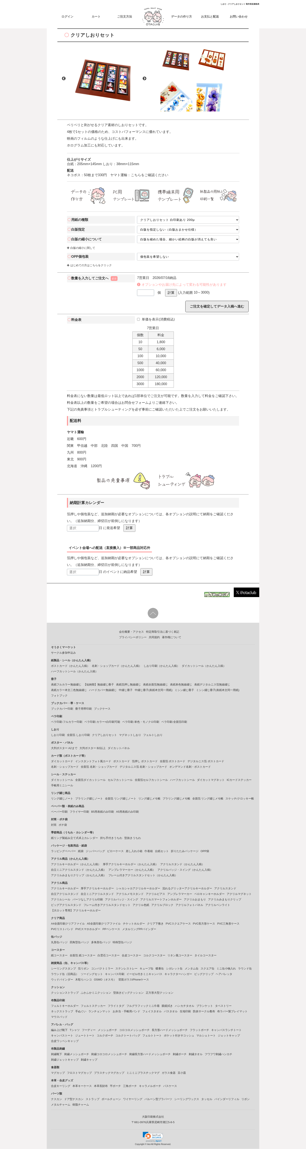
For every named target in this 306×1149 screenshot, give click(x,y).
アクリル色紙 (141, 905)
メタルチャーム (60, 1104)
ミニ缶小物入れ (226, 968)
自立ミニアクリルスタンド (97, 894)
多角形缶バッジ (100, 942)
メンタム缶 (191, 968)
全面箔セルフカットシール (151, 780)
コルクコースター (154, 955)
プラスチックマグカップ (109, 1073)
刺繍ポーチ (180, 1054)
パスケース (170, 1086)
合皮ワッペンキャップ (65, 1041)
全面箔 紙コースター (82, 955)
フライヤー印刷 (79, 811)
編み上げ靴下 (59, 1030)
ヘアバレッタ (224, 974)
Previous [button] (64, 79)
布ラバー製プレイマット (232, 1011)
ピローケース (115, 851)
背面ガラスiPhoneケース (133, 979)
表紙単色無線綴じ (181, 684)
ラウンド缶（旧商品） (65, 974)
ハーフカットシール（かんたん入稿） (74, 671)
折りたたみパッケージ (184, 851)
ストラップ (92, 1099)
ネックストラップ (62, 1011)
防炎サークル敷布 (204, 1011)
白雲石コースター (109, 955)
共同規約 (154, 637)
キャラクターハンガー (178, 974)
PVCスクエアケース (178, 923)
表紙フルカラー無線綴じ (66, 684)
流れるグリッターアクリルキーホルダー (187, 888)
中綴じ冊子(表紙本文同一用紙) (154, 690)
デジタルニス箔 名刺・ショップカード (143, 767)
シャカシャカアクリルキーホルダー (138, 888)
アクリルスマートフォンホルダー (161, 899)
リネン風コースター (179, 955)
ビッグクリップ (204, 974)
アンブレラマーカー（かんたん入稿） (131, 870)
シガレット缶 (174, 968)
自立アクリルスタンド (65, 894)
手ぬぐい (80, 1011)
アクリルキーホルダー (65, 888)
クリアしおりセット (104, 735)
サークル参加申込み (63, 653)
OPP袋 (205, 851)
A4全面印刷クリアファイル (68, 923)
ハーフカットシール (182, 780)
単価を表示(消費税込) (156, 319)
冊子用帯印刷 (83, 708)
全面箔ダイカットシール (90, 780)
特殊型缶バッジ (122, 942)
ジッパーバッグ (95, 851)
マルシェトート (206, 1035)
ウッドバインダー (62, 979)
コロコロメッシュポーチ (134, 1030)
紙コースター (59, 955)
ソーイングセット (92, 974)
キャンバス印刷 (114, 974)
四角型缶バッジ (79, 942)
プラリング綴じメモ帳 (176, 798)
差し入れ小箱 (134, 851)
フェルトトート (152, 1035)
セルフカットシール (120, 780)
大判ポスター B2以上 (92, 748)
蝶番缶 (160, 968)
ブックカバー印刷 (62, 708)
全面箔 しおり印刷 (78, 735)
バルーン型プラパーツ (158, 1099)
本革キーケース (82, 1086)
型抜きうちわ (132, 838)
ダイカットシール (62, 780)
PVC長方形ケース (204, 923)
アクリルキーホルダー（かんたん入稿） (76, 864)
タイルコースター (205, 955)
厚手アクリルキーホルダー (97, 888)
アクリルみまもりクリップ (224, 899)
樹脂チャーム (80, 1104)
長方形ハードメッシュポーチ (170, 1030)
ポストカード (121, 761)
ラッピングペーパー (63, 851)
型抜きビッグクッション (128, 992)
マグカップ (58, 1073)
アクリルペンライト (217, 905)
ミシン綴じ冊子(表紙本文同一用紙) (217, 690)
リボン (245, 1099)
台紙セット (162, 851)
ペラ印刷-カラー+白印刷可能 (102, 722)
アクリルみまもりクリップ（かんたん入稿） (78, 875)
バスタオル (171, 1011)
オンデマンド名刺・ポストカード (190, 767)
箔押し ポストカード (145, 761)
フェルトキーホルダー (65, 1006)
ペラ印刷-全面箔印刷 (174, 722)
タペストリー (223, 1006)
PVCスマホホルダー (88, 929)
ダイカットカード (62, 761)
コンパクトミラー (102, 968)
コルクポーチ (105, 1035)
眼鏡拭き (167, 1006)
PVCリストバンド (62, 929)
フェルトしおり (153, 735)
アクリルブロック (162, 905)
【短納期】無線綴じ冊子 (99, 684)
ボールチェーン (111, 1099)
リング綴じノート (62, 798)
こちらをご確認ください (149, 175)
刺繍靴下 (56, 1054)
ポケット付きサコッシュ (179, 1035)
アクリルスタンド (225, 888)
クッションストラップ (65, 992)
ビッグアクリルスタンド (66, 905)
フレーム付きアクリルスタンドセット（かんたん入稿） (142, 875)
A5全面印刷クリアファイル (104, 923)
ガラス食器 (169, 1073)
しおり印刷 (58, 735)
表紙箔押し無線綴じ (128, 684)
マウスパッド (59, 1017)
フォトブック (59, 695)
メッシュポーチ (107, 1030)
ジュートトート (85, 1035)
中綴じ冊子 (126, 690)
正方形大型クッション (159, 992)
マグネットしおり (130, 735)
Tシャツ (75, 1030)
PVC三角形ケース (228, 923)
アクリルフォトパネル (189, 905)
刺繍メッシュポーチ (76, 1054)
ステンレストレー (126, 968)
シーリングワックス (186, 1099)
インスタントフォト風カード (93, 761)
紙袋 (81, 851)
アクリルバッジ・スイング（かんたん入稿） (185, 870)
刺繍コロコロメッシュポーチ (109, 1054)
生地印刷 (185, 1011)
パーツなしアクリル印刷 (87, 899)
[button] (153, 1137)
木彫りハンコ (83, 979)
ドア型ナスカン (74, 1099)
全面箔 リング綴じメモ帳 (208, 798)
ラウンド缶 (245, 968)
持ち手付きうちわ (111, 838)
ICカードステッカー (239, 780)
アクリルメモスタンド (130, 894)
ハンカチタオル (184, 1006)
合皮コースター (131, 955)
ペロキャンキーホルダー (209, 894)
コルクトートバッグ (127, 1035)
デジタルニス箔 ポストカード (205, 761)
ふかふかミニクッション (96, 992)
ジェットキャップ (229, 1035)
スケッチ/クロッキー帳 (239, 798)
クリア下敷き (155, 923)
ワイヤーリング (132, 1099)
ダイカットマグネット (211, 780)
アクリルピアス (155, 894)
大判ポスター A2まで (64, 748)
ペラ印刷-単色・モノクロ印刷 (140, 722)
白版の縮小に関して (81, 248)
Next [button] (144, 79)
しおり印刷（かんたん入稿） (162, 666)
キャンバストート (62, 1035)
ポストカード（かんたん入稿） (70, 666)
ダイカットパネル (119, 748)
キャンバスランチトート (226, 1030)
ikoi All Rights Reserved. (159, 1144)
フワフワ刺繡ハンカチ (218, 1054)
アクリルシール (60, 899)
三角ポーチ (130, 1086)
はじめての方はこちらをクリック (89, 265)
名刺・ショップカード (65, 767)
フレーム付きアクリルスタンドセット (107, 905)
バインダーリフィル (226, 1099)
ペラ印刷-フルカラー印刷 (66, 722)
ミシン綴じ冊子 (184, 690)
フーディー (89, 1030)
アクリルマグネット (239, 894)
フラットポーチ (199, 1030)
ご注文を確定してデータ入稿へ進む (217, 306)
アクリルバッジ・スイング (121, 899)
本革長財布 (101, 1086)
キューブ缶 (146, 968)
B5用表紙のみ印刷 (102, 811)
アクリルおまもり (195, 899)
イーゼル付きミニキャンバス (144, 974)
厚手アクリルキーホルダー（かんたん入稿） (130, 864)
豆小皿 (182, 1073)
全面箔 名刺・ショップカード (99, 767)
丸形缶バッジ (59, 942)
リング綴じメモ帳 (149, 798)
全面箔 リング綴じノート (120, 798)
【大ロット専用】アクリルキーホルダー (76, 910)
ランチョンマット (99, 1011)
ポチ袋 (63, 825)
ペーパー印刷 (59, 811)
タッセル (206, 1099)
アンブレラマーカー (179, 894)
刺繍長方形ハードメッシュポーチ (150, 1054)
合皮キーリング (60, 1086)
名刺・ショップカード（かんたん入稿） (117, 666)
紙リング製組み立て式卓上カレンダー (74, 838)
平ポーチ (115, 1086)
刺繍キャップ (89, 1059)
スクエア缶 (207, 968)
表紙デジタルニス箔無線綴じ (212, 684)
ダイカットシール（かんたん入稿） (204, 666)
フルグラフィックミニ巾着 (143, 1006)
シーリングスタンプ (63, 968)
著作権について (171, 637)
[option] (104, 79)
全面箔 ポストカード (173, 761)
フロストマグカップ (79, 1073)
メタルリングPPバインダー (139, 929)
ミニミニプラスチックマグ (143, 1073)
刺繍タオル (196, 1054)
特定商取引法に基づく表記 (162, 632)
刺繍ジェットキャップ (65, 1059)
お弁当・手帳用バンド (126, 1011)
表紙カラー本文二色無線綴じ (69, 690)
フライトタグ (116, 1006)
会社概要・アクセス (131, 632)
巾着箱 (148, 851)
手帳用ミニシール (62, 785)
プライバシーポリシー (133, 637)
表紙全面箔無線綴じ (155, 684)
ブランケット (204, 1006)
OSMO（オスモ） (105, 979)
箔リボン (83, 968)
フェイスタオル (152, 1011)
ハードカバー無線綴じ (103, 690)
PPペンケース (111, 929)
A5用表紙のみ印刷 (127, 811)
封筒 (54, 825)
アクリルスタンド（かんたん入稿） (182, 864)
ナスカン (56, 1099)
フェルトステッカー (93, 1006)
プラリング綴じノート (89, 798)
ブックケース (102, 708)
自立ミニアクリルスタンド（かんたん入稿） (78, 870)
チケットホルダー (134, 923)
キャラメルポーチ (150, 1086)
